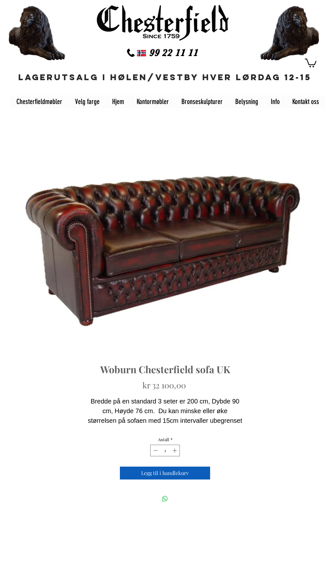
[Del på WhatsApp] (165, 499)
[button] (310, 62)
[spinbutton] (165, 450)
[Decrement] (155, 450)
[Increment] (175, 450)
